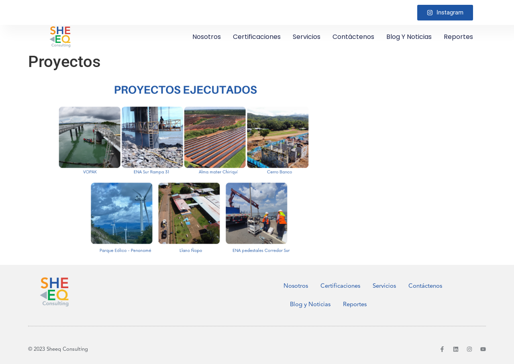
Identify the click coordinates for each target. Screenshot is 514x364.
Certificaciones (257, 36)
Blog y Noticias (409, 36)
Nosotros (206, 36)
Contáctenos (353, 36)
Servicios (306, 36)
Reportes (458, 36)
